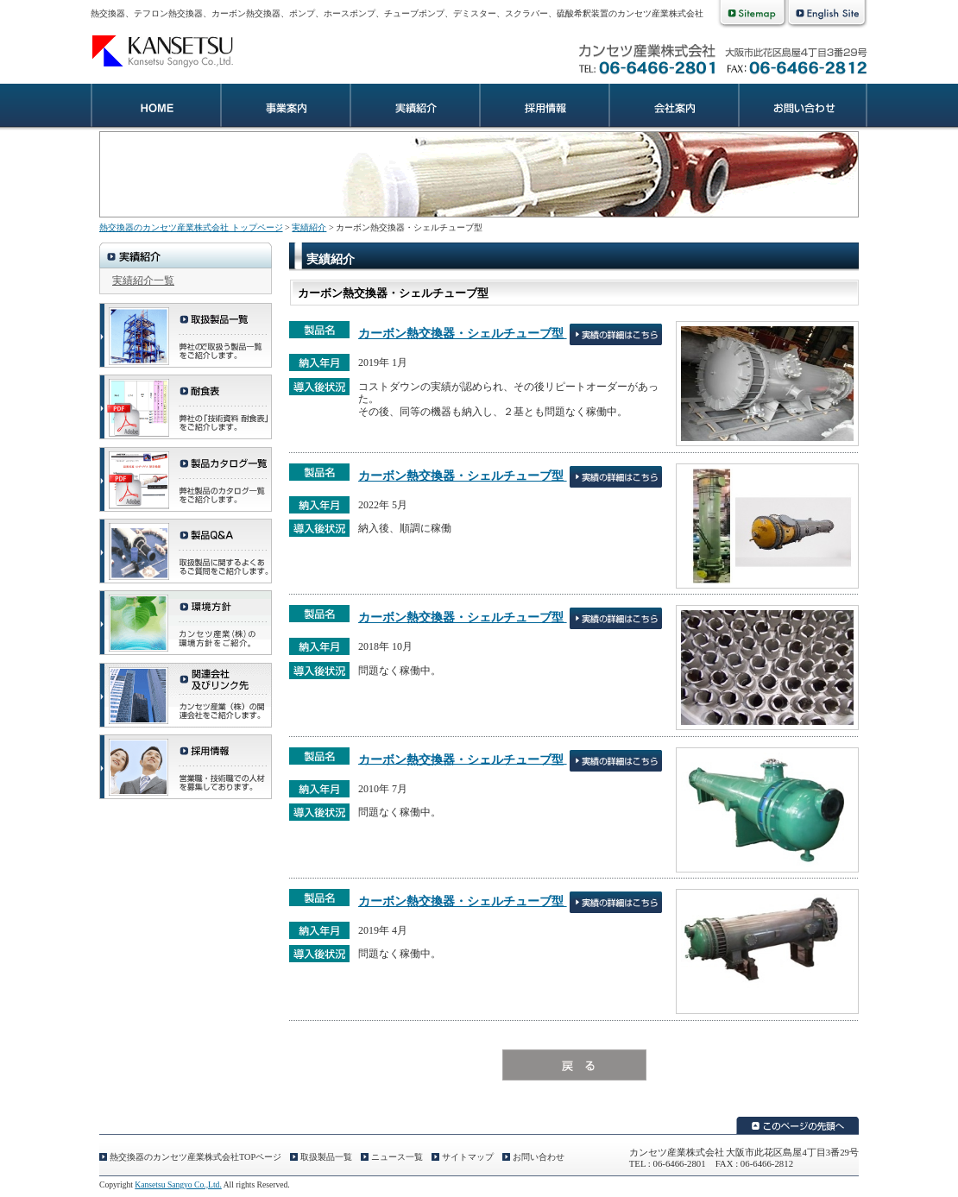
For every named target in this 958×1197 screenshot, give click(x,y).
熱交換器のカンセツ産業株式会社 (168, 50)
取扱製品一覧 (326, 1157)
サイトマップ (468, 1157)
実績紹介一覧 (143, 280)
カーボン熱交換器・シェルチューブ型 (462, 333)
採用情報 (543, 107)
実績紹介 (414, 107)
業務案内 (285, 107)
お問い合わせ (802, 107)
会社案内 (673, 107)
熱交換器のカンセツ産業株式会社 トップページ (191, 227)
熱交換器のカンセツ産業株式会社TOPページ (195, 1157)
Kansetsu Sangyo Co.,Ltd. (178, 1184)
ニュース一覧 (397, 1157)
